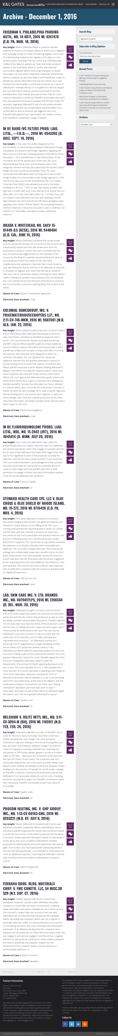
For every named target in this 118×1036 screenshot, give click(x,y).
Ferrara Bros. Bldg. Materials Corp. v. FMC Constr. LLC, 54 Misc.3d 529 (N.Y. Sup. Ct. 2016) (32, 888)
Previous (9, 972)
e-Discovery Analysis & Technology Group (64, 4)
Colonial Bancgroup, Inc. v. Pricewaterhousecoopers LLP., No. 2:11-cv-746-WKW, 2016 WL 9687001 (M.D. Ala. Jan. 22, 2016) (33, 317)
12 (48, 972)
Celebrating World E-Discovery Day (92, 84)
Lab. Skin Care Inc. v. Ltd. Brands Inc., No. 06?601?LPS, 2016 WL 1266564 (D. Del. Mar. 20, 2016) (33, 599)
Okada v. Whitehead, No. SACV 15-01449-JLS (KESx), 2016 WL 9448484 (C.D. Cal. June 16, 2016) (30, 229)
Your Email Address (85, 53)
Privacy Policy (101, 1034)
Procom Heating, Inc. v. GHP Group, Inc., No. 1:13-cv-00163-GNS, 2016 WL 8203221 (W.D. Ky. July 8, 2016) (32, 813)
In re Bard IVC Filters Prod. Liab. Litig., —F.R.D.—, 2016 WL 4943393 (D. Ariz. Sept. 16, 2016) (33, 133)
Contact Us (104, 4)
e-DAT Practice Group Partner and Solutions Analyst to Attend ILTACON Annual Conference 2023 (95, 90)
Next (70, 972)
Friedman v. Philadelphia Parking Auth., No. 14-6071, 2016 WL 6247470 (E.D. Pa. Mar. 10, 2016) (31, 36)
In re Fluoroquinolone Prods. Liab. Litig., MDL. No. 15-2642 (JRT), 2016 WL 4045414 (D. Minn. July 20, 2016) (32, 431)
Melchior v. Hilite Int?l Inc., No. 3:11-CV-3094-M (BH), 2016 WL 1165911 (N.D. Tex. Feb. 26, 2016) (33, 721)
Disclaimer (110, 1034)
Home (41, 4)
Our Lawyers (91, 4)
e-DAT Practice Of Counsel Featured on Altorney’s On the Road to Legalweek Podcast (94, 78)
